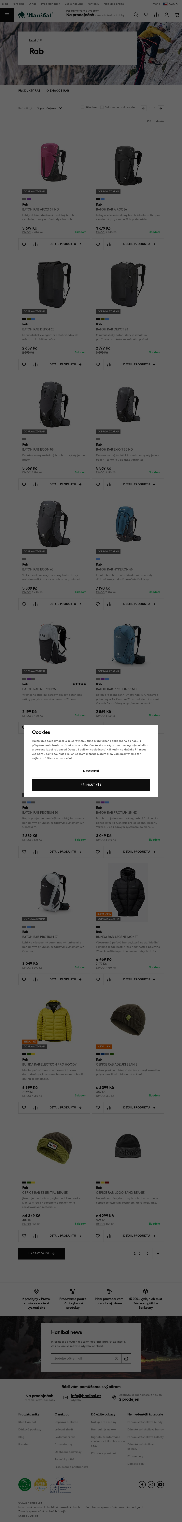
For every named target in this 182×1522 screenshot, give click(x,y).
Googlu (72, 749)
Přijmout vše (91, 785)
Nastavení (91, 771)
